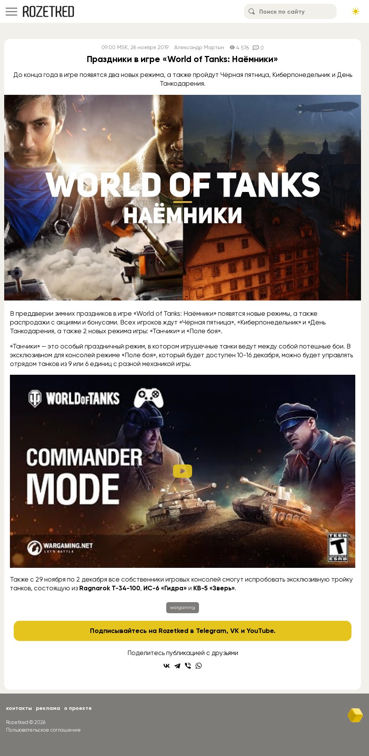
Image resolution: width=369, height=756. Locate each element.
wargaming (182, 607)
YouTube (260, 631)
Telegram (211, 631)
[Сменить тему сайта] (355, 11)
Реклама (48, 708)
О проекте (78, 708)
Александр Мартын (199, 47)
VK (234, 631)
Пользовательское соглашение (43, 730)
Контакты (19, 708)
